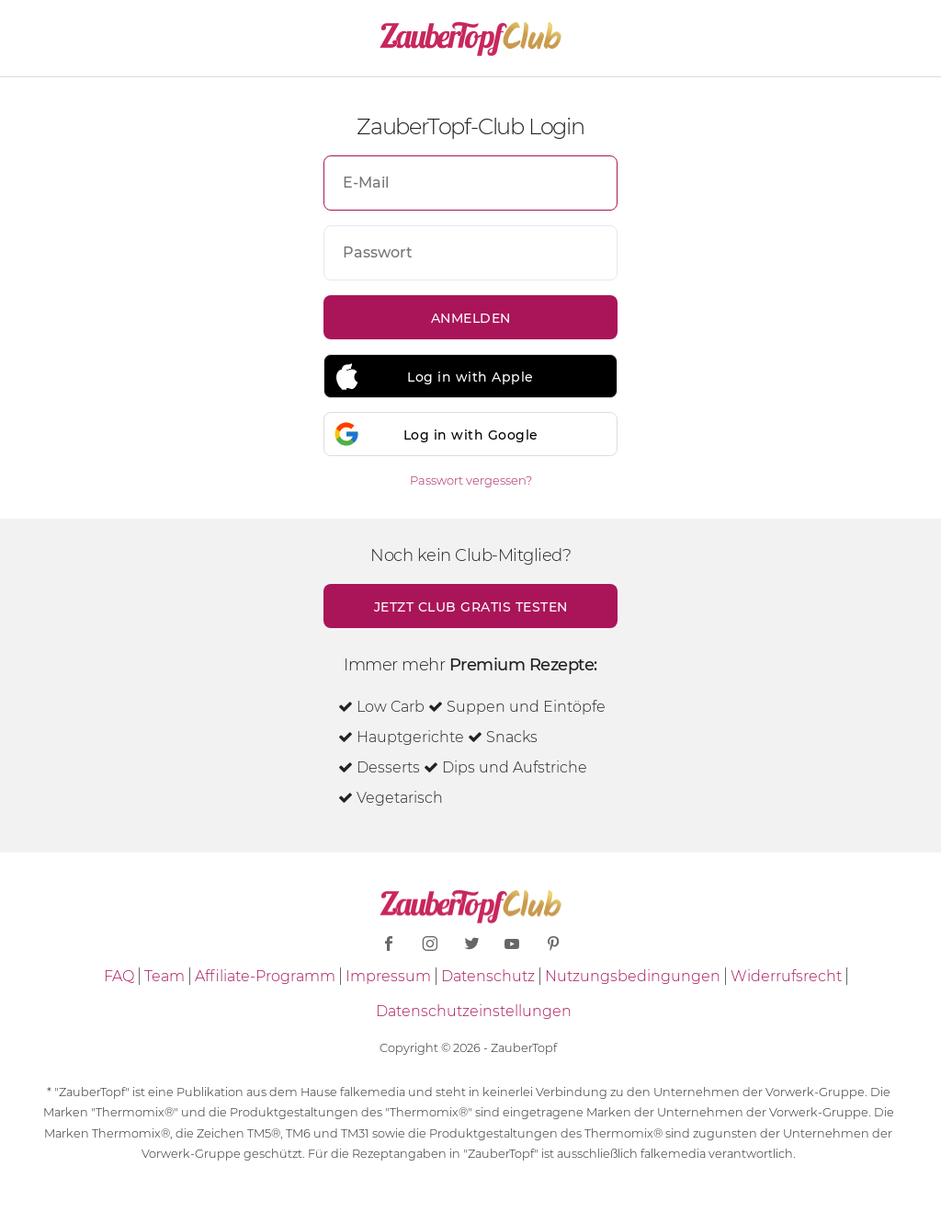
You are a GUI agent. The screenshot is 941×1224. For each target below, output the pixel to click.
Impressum (388, 976)
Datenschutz (488, 976)
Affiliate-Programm (265, 976)
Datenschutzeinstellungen (474, 1011)
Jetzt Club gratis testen (471, 607)
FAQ (119, 976)
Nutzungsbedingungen (632, 976)
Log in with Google (471, 435)
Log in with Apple (470, 377)
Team (164, 976)
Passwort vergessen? (471, 480)
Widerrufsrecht (786, 976)
